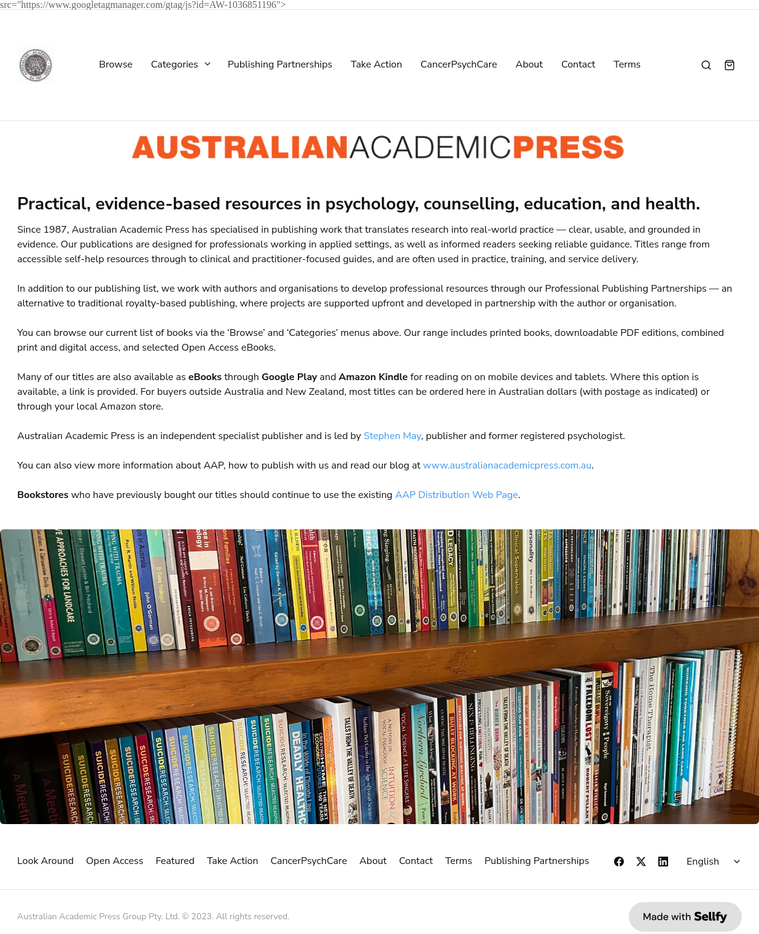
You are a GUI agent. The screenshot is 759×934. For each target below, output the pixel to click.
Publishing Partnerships (280, 65)
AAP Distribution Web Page (456, 495)
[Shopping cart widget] (729, 65)
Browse (116, 65)
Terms (626, 65)
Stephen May (392, 436)
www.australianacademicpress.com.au (507, 465)
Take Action (376, 65)
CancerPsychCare (459, 65)
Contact (578, 65)
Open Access (114, 861)
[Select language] (715, 861)
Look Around (45, 861)
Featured (175, 861)
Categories (180, 65)
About (528, 65)
